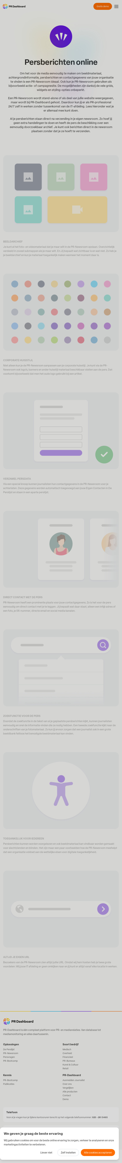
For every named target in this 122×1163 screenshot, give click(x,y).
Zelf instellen (68, 1152)
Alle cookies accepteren (98, 1152)
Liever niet (46, 1152)
